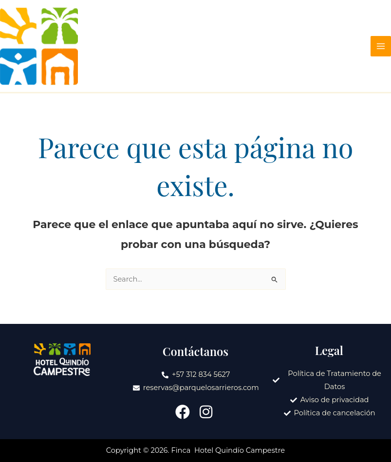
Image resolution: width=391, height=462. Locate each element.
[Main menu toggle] (381, 46)
